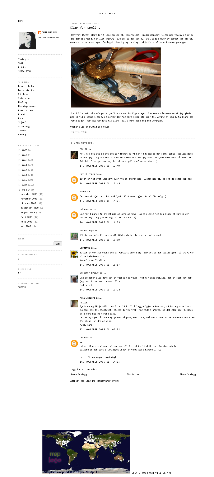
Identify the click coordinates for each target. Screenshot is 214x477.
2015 (25, 160)
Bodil (83, 192)
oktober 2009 (29, 203)
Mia (82, 149)
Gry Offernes (87, 174)
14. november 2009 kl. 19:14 (100, 290)
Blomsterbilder (27, 86)
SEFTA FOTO (24, 71)
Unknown (84, 209)
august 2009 (28, 213)
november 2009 (29, 199)
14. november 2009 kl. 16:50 (100, 240)
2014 (25, 165)
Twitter (22, 63)
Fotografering (26, 90)
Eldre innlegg (188, 374)
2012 (25, 175)
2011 (25, 180)
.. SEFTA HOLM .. (107, 14)
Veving (85, 132)
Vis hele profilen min (48, 38)
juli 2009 (27, 217)
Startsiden (133, 374)
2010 (25, 185)
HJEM (20, 21)
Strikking (23, 127)
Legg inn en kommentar (83, 369)
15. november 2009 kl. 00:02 (100, 330)
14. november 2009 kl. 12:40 (100, 166)
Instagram (23, 59)
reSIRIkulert (87, 298)
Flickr (22, 67)
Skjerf (22, 122)
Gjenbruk (23, 94)
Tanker (22, 131)
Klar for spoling (85, 27)
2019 (25, 155)
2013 (25, 170)
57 (19, 273)
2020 (25, 150)
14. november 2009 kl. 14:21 (100, 201)
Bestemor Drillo (89, 273)
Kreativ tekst (26, 111)
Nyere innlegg (78, 374)
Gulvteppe (23, 98)
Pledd (21, 115)
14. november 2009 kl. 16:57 (100, 265)
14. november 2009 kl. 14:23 (100, 222)
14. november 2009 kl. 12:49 (100, 184)
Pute (20, 119)
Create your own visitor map (152, 473)
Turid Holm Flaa (49, 32)
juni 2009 (27, 222)
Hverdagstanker (27, 106)
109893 (22, 287)
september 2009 (30, 208)
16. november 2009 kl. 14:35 (100, 362)
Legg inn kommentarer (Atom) (102, 381)
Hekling (22, 102)
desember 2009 (29, 194)
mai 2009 (26, 226)
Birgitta (85, 248)
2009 (25, 190)
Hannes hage (87, 230)
